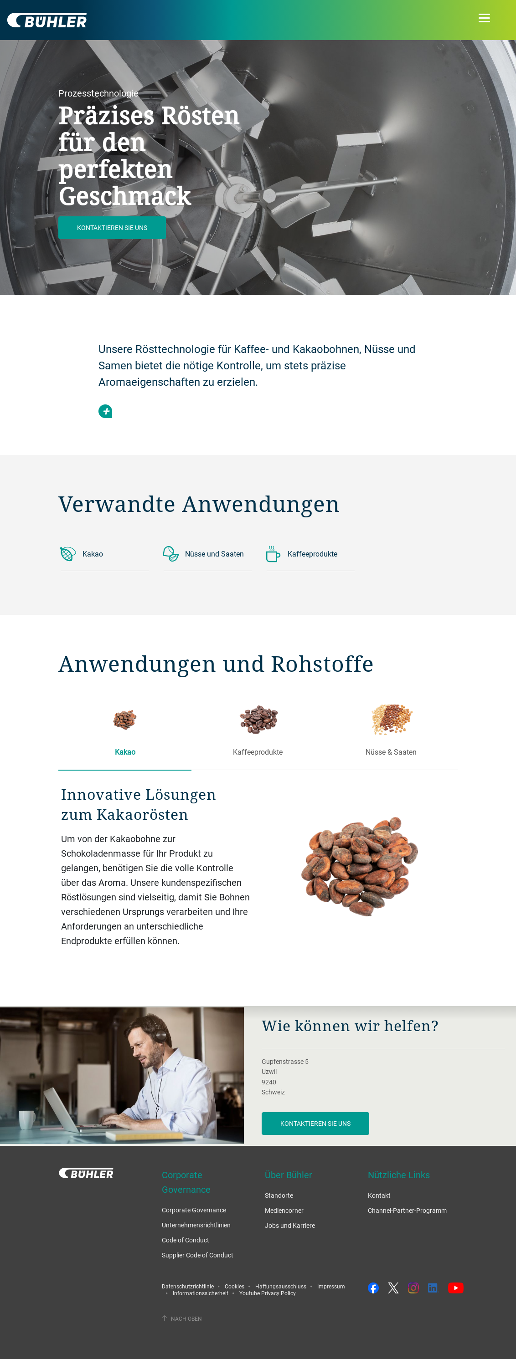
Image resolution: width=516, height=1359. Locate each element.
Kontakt (379, 1195)
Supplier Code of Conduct (197, 1255)
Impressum (331, 1286)
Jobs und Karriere (290, 1225)
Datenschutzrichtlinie (188, 1286)
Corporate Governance (194, 1210)
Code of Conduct (185, 1240)
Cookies (234, 1286)
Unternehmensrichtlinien (196, 1225)
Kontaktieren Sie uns (112, 227)
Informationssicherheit (200, 1293)
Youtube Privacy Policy (267, 1293)
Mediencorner (284, 1210)
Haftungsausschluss (280, 1286)
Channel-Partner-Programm (407, 1210)
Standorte (279, 1195)
